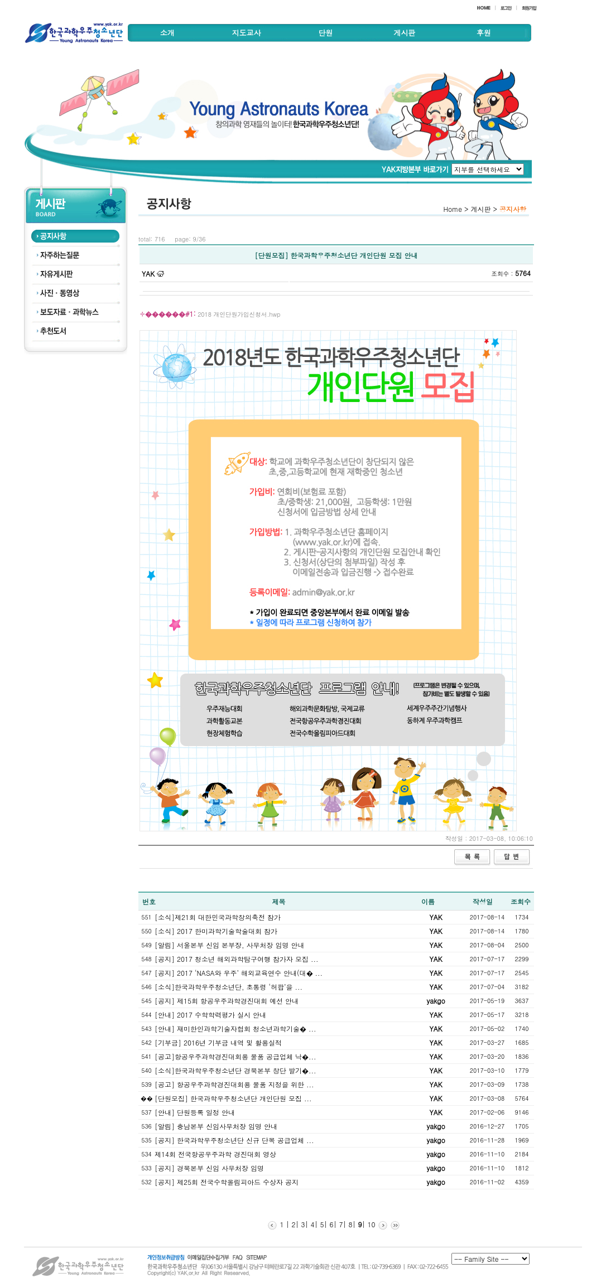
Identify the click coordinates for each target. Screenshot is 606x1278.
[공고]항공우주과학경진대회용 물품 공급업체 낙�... (235, 1056)
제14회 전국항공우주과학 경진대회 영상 (215, 1154)
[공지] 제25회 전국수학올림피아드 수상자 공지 (227, 1182)
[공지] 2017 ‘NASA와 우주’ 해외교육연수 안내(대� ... (239, 972)
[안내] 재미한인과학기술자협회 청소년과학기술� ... (235, 1028)
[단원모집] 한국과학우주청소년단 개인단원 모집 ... (233, 1098)
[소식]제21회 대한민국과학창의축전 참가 (218, 917)
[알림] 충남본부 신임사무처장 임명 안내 (216, 1126)
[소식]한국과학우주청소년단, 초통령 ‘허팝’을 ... (228, 986)
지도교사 (246, 32)
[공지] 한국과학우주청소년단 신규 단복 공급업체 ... (234, 1140)
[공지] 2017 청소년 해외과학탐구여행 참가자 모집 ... (237, 959)
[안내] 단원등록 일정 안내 (195, 1112)
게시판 (404, 32)
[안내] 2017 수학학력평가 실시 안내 (210, 1014)
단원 (325, 32)
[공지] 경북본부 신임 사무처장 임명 (209, 1168)
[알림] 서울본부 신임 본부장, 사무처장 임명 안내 (230, 945)
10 (370, 1224)
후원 (484, 32)
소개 (167, 32)
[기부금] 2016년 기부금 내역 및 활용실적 (218, 1042)
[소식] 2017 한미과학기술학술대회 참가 (216, 931)
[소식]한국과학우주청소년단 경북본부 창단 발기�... (235, 1070)
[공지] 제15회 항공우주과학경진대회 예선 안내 (227, 1000)
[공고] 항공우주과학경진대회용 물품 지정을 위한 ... (234, 1084)
